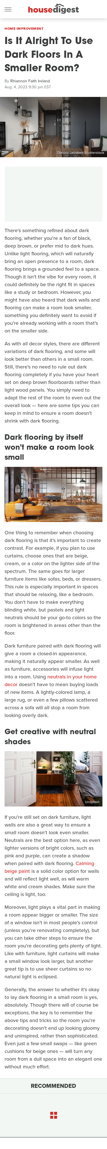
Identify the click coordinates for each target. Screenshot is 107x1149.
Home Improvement (24, 28)
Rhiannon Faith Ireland (30, 81)
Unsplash (92, 802)
